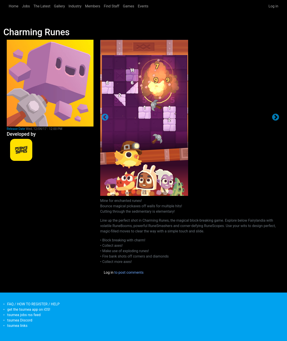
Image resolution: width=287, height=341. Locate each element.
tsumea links (17, 326)
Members (92, 6)
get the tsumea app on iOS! (28, 309)
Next (275, 117)
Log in (273, 6)
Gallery (59, 6)
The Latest (41, 6)
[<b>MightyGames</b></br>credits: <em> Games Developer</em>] (21, 150)
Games (128, 6)
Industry (75, 6)
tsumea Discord (19, 320)
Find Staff (111, 6)
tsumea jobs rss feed (24, 315)
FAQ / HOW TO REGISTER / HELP (33, 304)
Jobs (26, 6)
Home (13, 6)
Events (143, 6)
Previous (105, 117)
